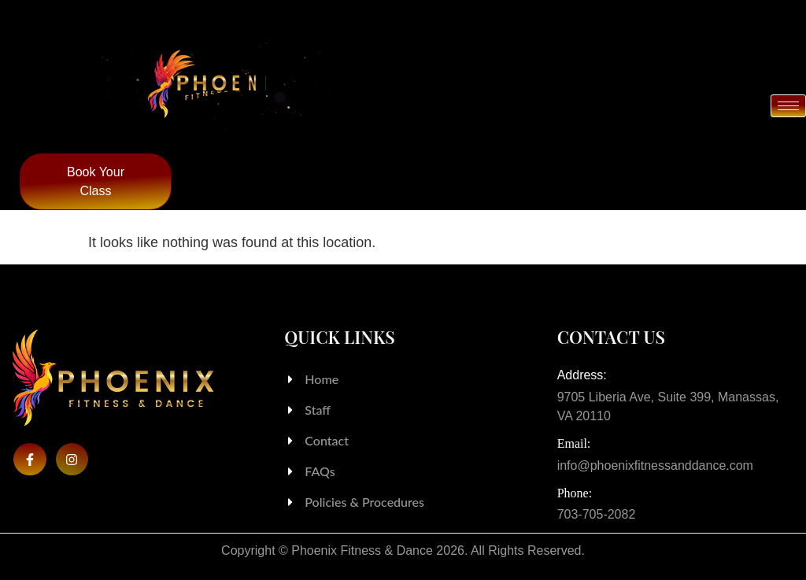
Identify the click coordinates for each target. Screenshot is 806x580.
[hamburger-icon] (788, 106)
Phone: (574, 493)
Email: (574, 443)
